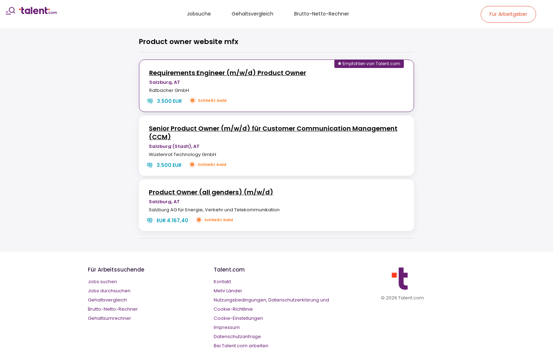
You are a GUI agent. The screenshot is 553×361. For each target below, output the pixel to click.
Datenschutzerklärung (293, 300)
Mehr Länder (228, 290)
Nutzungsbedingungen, (240, 300)
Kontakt (222, 281)
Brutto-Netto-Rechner (321, 13)
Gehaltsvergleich (252, 13)
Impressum (227, 327)
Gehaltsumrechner (109, 318)
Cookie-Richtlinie (233, 309)
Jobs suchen (102, 281)
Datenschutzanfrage (237, 336)
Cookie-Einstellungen (238, 318)
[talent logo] (38, 12)
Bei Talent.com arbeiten (241, 345)
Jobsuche (199, 13)
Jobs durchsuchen (109, 290)
